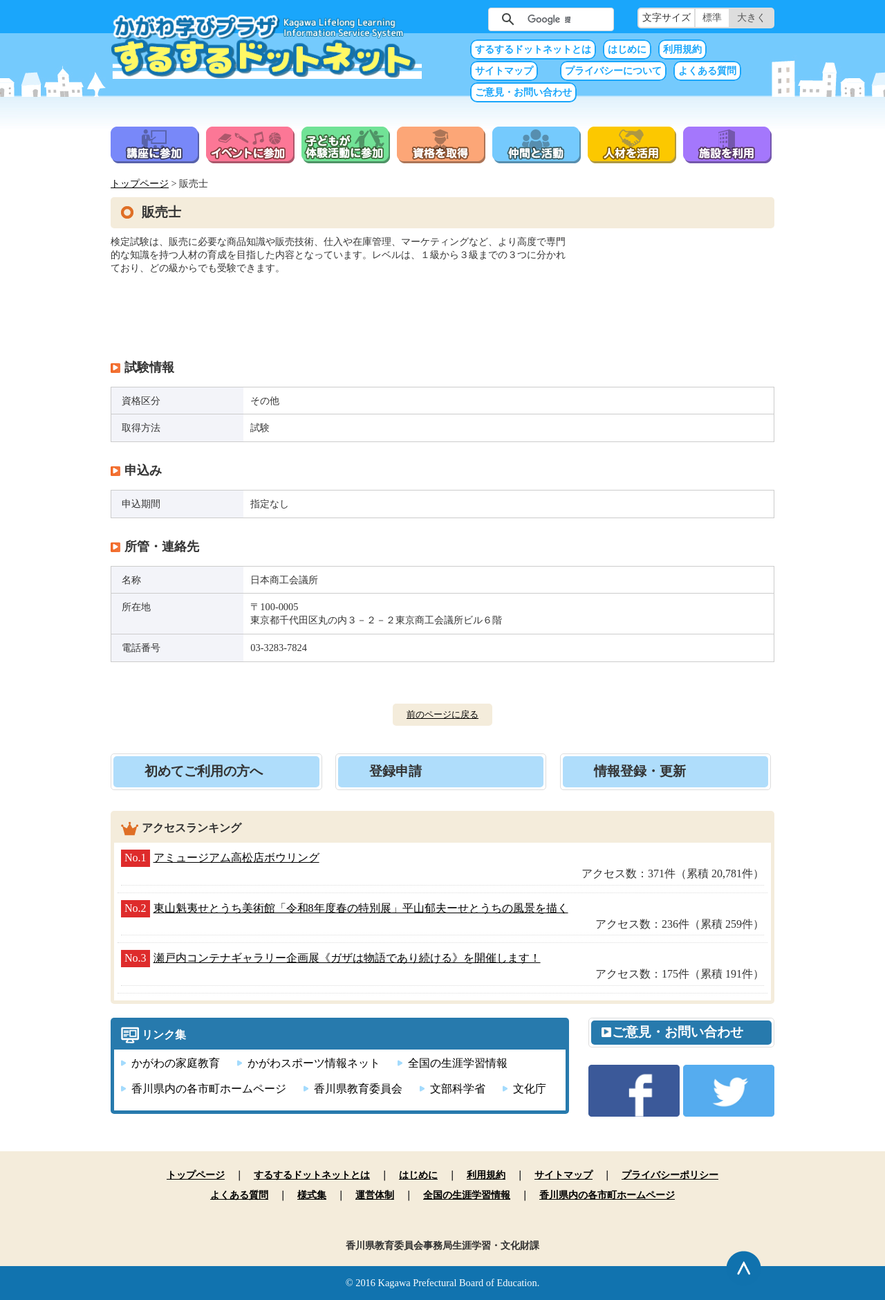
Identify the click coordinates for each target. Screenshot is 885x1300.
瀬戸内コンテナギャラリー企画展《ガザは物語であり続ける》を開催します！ (347, 958)
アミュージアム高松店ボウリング (236, 857)
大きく (751, 17)
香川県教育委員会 (358, 1089)
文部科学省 (457, 1089)
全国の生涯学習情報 (457, 1063)
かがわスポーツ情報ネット (314, 1063)
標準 (712, 17)
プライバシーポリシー (670, 1174)
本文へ (442, 0)
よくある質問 (707, 71)
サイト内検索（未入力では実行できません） (466, 17)
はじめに (627, 49)
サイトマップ (504, 71)
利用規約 (682, 49)
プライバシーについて (613, 71)
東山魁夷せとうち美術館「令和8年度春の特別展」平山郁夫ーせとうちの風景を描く (360, 908)
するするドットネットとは (533, 49)
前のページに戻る (442, 714)
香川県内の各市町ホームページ (208, 1089)
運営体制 (374, 1194)
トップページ (140, 183)
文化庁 (529, 1089)
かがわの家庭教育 (175, 1063)
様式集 (311, 1194)
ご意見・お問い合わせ (523, 92)
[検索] (549, 19)
